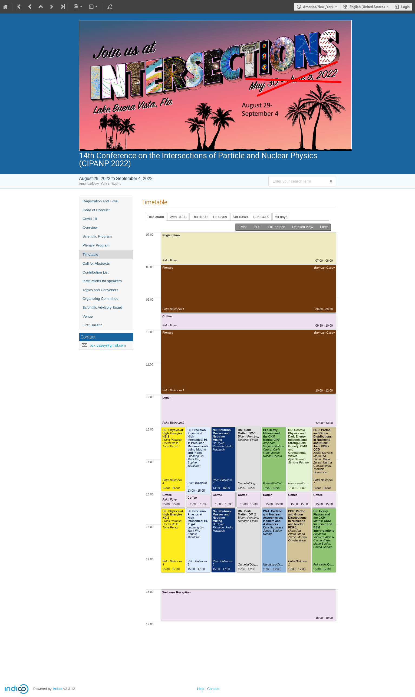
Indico (57, 688)
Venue (88, 316)
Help (200, 688)
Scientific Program (97, 236)
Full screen (276, 227)
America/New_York (318, 6)
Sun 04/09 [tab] (261, 217)
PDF (257, 227)
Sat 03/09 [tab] (240, 217)
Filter (324, 227)
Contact (213, 688)
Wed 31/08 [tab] (178, 217)
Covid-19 (90, 219)
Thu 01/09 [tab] (200, 217)
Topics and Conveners (100, 290)
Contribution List (95, 272)
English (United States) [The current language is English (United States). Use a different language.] (367, 6)
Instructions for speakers (102, 281)
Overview (90, 228)
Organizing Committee (100, 299)
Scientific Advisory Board (102, 307)
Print (243, 227)
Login (405, 6)
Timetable (90, 254)
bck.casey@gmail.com (108, 345)
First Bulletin (92, 325)
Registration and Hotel (100, 201)
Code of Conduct (96, 210)
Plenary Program (96, 245)
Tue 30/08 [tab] (156, 217)
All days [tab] (281, 217)
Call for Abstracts (96, 263)
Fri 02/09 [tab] (220, 217)
